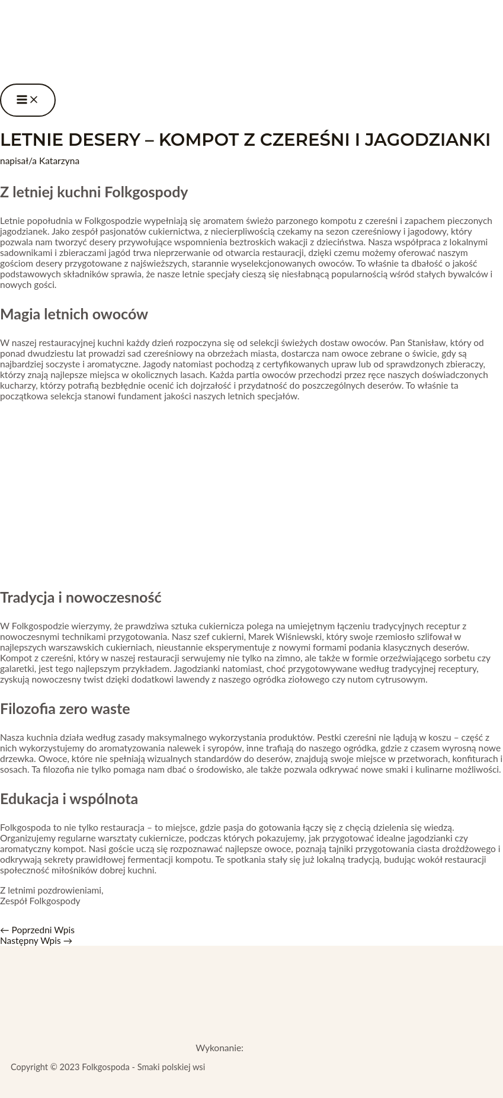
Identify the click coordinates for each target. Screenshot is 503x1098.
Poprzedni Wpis (37, 929)
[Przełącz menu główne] (28, 100)
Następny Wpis (36, 940)
